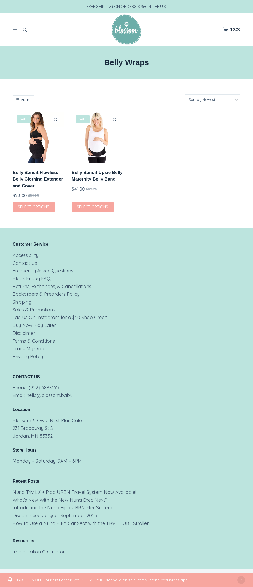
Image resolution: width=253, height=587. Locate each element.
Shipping (22, 302)
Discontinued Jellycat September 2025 (55, 515)
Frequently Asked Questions (43, 271)
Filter (23, 100)
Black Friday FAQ (31, 279)
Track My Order (30, 349)
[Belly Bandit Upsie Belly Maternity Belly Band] (97, 137)
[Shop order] (212, 99)
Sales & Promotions (34, 310)
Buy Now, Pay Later (34, 325)
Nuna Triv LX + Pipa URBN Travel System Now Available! (74, 492)
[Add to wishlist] (55, 119)
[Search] (25, 30)
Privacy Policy (28, 356)
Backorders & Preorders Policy (46, 294)
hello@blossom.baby (49, 395)
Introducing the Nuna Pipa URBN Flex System (62, 508)
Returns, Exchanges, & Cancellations (52, 286)
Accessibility (26, 255)
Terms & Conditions (34, 341)
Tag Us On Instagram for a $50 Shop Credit (60, 317)
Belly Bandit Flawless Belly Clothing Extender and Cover (38, 179)
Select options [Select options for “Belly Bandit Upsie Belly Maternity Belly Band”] (92, 206)
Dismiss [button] (241, 580)
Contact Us (25, 263)
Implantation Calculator (39, 552)
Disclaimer (24, 333)
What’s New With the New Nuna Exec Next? (60, 500)
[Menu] (15, 29)
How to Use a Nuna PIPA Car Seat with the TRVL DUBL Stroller (81, 523)
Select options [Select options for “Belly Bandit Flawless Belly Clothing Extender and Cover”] (33, 206)
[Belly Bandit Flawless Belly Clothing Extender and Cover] (38, 137)
